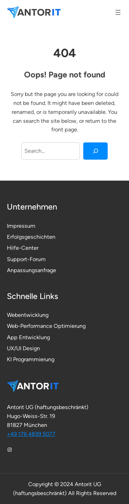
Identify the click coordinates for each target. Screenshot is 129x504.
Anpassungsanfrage (31, 270)
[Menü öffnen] (118, 12)
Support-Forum (26, 259)
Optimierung (70, 326)
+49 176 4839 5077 (31, 434)
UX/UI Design (23, 348)
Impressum (21, 226)
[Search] (95, 151)
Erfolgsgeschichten (31, 237)
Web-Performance (30, 326)
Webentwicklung (28, 315)
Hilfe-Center (23, 248)
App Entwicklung (28, 337)
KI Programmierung (30, 359)
